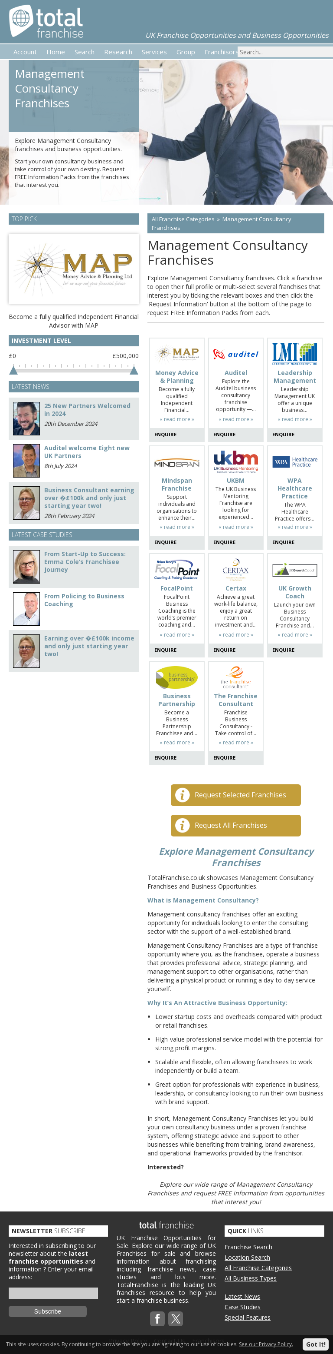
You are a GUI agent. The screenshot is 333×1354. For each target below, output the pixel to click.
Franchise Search (248, 1247)
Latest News (242, 1296)
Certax (235, 588)
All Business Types (251, 1278)
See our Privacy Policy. (266, 1344)
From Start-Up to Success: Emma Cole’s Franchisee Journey (85, 562)
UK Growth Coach (294, 592)
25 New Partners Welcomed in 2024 (87, 410)
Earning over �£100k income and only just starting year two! (89, 646)
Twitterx (175, 1318)
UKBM (236, 481)
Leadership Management (295, 377)
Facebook (157, 1318)
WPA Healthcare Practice (295, 488)
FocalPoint (176, 588)
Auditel (236, 373)
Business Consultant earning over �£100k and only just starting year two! (89, 498)
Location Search (247, 1257)
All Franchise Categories (183, 219)
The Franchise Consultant (236, 700)
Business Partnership (176, 700)
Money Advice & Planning (177, 377)
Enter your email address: (51, 1273)
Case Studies (243, 1307)
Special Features (248, 1317)
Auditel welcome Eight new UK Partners (87, 452)
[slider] (13, 370)
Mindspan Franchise (177, 484)
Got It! (316, 1344)
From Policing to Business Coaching (84, 600)
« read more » (177, 419)
